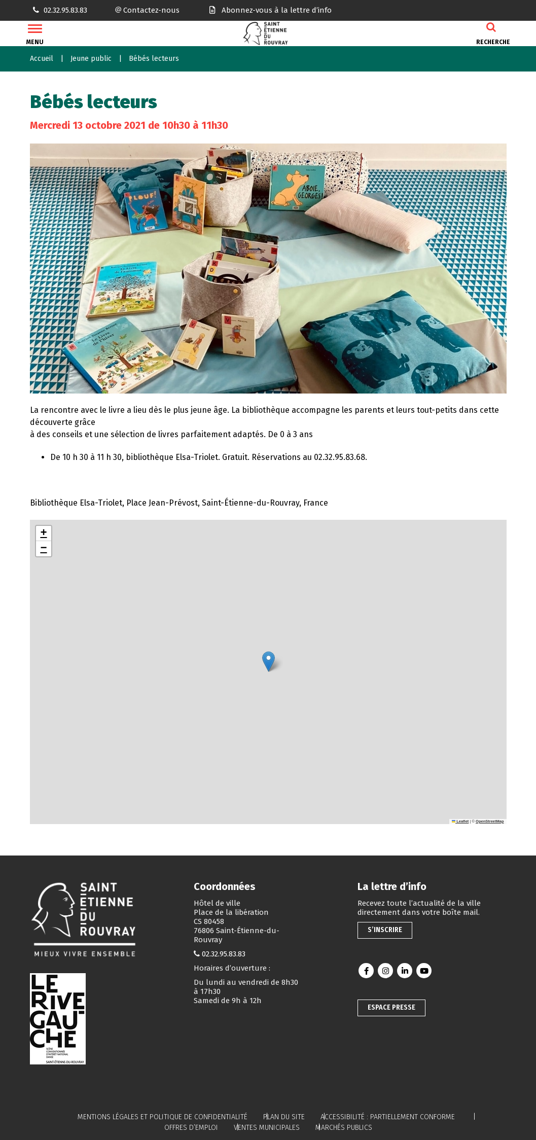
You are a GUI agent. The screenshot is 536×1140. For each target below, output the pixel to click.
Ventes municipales (267, 1127)
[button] (268, 661)
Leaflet (460, 821)
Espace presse (391, 1007)
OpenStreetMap (490, 821)
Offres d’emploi (191, 1127)
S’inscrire (385, 929)
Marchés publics (343, 1127)
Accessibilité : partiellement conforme (387, 1117)
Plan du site (284, 1117)
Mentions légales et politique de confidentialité (162, 1117)
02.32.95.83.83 (223, 953)
